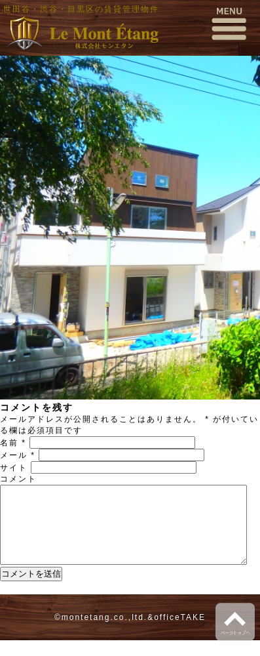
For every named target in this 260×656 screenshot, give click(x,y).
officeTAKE (180, 633)
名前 (13, 442)
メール (17, 455)
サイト (14, 467)
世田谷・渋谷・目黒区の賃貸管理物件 (81, 9)
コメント (18, 478)
